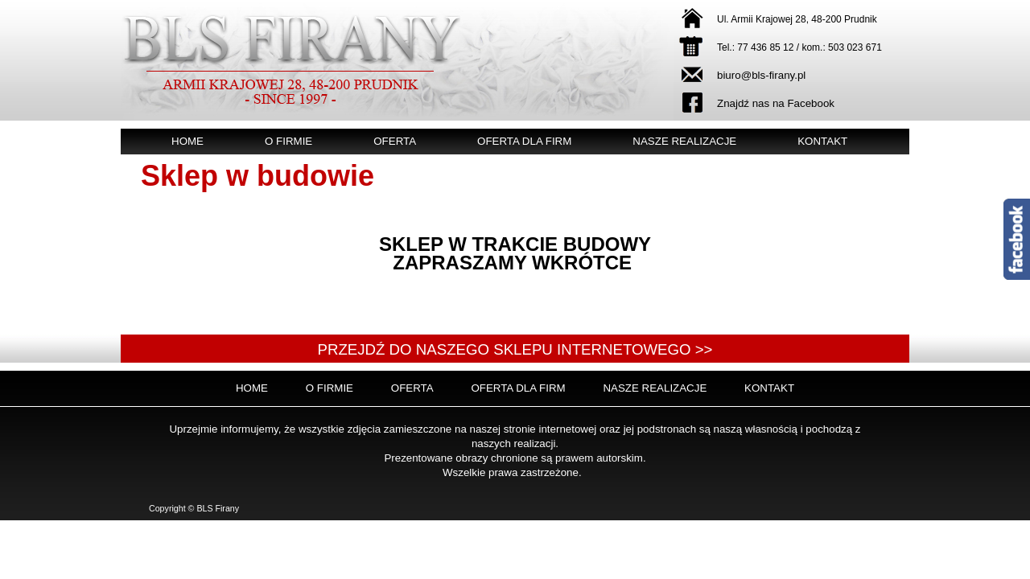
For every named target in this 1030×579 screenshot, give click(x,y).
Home (187, 141)
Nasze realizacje (684, 141)
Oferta (394, 141)
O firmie (288, 141)
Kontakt (822, 141)
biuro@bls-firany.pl (761, 75)
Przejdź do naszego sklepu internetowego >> (514, 349)
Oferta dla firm (524, 141)
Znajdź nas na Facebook (775, 103)
